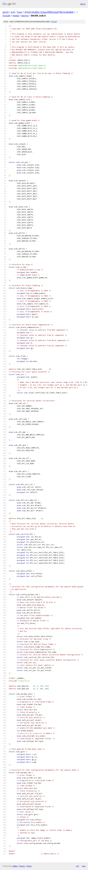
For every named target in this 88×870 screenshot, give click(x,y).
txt (77, 866)
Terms (29, 866)
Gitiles (15, 866)
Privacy (22, 866)
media (15, 15)
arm (13, 12)
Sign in (82, 4)
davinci (25, 15)
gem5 (6, 12)
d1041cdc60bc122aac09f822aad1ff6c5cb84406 (48, 12)
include (6, 15)
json (83, 866)
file (54, 22)
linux (19, 12)
